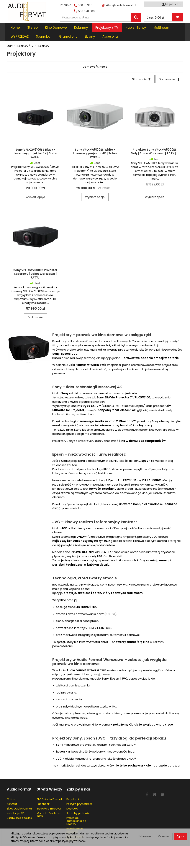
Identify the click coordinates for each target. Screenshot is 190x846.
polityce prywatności (71, 841)
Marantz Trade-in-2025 (49, 805)
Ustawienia (145, 836)
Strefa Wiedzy (49, 780)
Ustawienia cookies (19, 809)
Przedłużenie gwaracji (74, 821)
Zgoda (180, 836)
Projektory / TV (106, 27)
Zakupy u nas (78, 780)
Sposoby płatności (78, 804)
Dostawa (72, 799)
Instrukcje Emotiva (49, 799)
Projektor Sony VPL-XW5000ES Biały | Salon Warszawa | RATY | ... (154, 142)
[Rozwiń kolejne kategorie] (127, 27)
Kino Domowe (56, 27)
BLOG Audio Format (49, 790)
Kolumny (81, 27)
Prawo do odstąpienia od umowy (76, 812)
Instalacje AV (15, 804)
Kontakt (12, 795)
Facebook (43, 795)
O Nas (11, 790)
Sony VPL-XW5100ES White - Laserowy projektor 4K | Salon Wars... (95, 144)
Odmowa (164, 836)
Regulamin (73, 790)
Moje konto (171, 4)
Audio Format (19, 780)
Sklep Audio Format (19, 799)
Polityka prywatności (79, 795)
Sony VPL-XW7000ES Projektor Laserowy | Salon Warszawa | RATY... (35, 265)
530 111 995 (83, 5)
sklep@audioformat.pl (119, 5)
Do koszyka (35, 308)
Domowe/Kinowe (95, 58)
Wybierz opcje (35, 188)
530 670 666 (84, 11)
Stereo (32, 27)
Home (15, 27)
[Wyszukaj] (136, 17)
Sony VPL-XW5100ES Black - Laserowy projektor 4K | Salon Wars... (35, 144)
